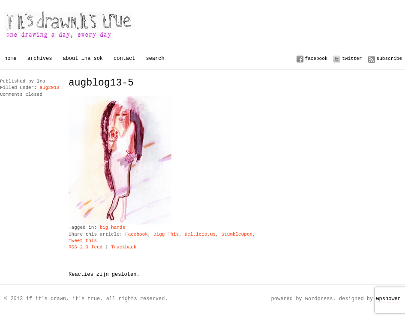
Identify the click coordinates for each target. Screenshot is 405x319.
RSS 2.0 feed (85, 247)
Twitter (352, 58)
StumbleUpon (236, 234)
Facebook (316, 58)
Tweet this (83, 241)
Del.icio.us (200, 234)
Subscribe (389, 58)
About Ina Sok (83, 58)
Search (155, 58)
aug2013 (49, 88)
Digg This (166, 234)
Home (10, 58)
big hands (112, 227)
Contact (124, 58)
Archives (39, 58)
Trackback (123, 247)
